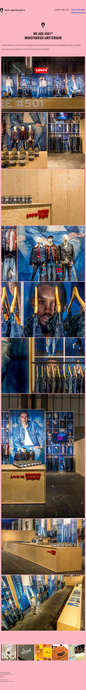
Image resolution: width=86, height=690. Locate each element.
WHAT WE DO (62, 10)
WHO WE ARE (78, 10)
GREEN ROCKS (78, 13)
